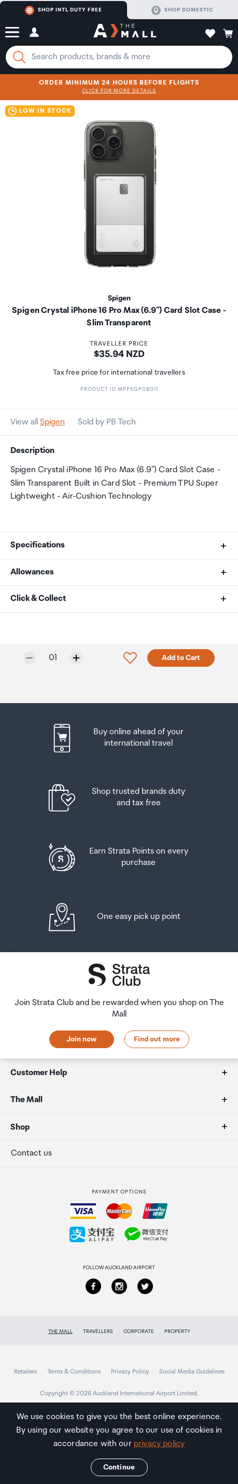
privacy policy (159, 1444)
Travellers (98, 1331)
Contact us (31, 1153)
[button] (12, 32)
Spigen (52, 422)
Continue (119, 1467)
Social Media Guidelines (192, 1371)
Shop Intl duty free (63, 10)
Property (177, 1331)
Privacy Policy (130, 1371)
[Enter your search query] (119, 57)
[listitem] (119, 738)
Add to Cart (181, 658)
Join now (81, 1039)
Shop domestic (182, 10)
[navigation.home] (124, 32)
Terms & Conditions (74, 1371)
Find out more (157, 1039)
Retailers (25, 1371)
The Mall (60, 1331)
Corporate (138, 1331)
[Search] (19, 57)
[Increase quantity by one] (76, 658)
